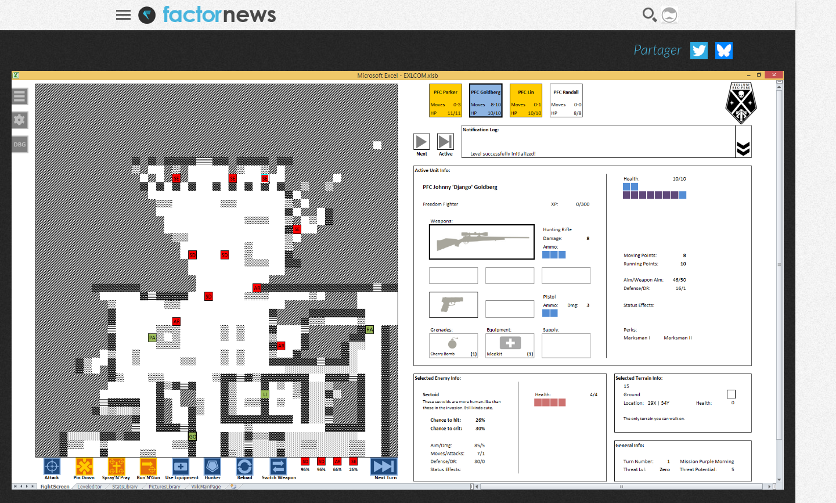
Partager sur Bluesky (724, 50)
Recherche (650, 15)
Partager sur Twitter (699, 50)
